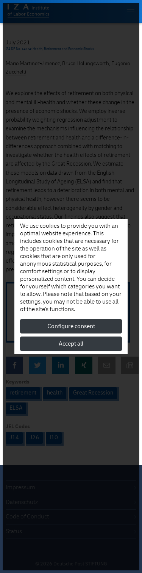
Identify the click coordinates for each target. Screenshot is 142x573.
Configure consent (71, 326)
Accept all (71, 344)
